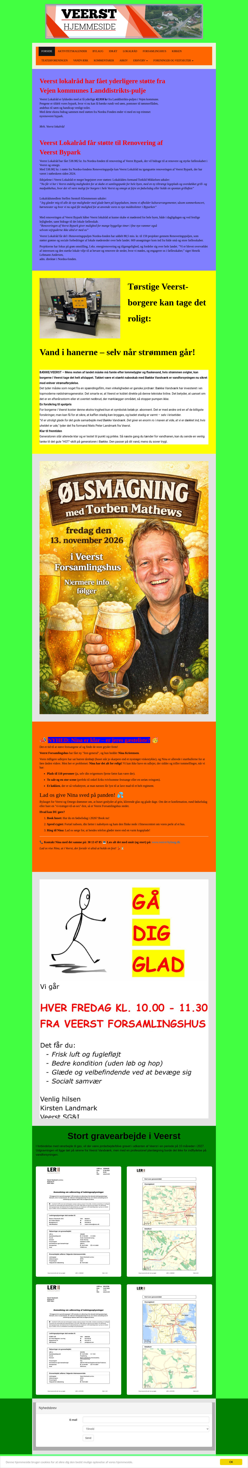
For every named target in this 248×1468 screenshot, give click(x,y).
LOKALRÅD (130, 51)
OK (231, 1462)
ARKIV (124, 60)
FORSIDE (46, 51)
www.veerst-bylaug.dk (166, 842)
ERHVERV (140, 60)
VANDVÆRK (80, 60)
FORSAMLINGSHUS (154, 51)
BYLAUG (97, 51)
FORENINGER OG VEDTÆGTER (173, 60)
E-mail (73, 1419)
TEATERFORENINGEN (54, 60)
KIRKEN (177, 51)
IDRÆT (113, 51)
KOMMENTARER (104, 60)
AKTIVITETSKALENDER (72, 51)
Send (88, 1437)
